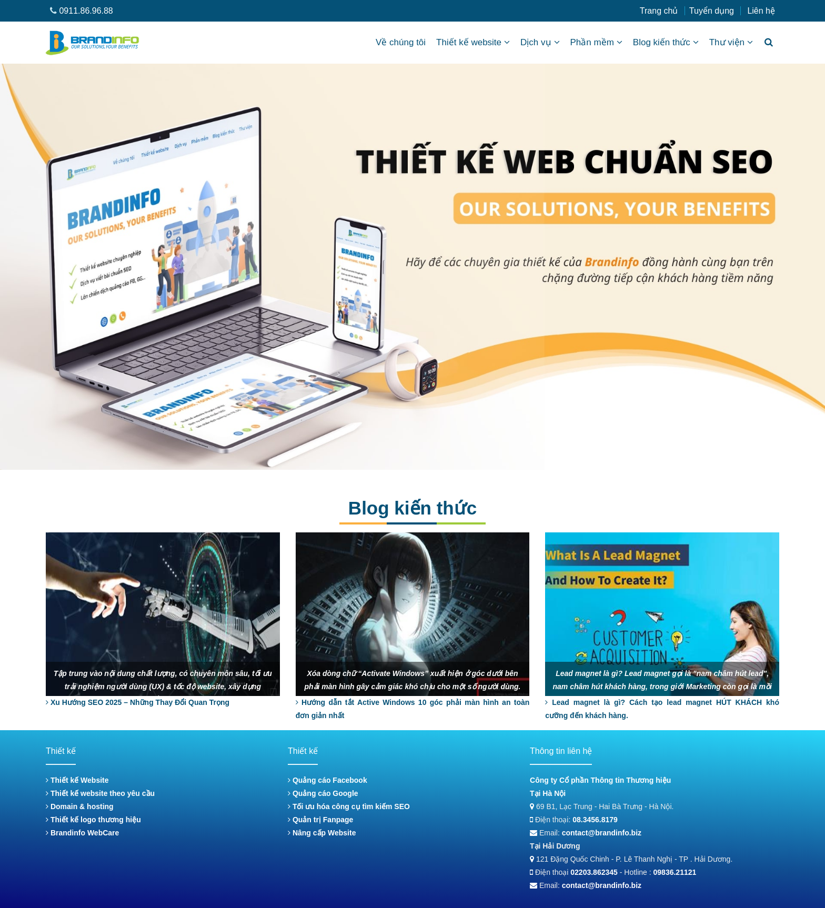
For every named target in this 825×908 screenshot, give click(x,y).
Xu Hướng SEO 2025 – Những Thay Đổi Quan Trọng (137, 702)
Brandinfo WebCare (82, 833)
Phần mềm (596, 42)
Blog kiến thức (666, 42)
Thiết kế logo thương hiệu (93, 819)
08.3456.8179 (595, 819)
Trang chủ (659, 10)
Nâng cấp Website (322, 833)
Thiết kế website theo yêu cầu (100, 793)
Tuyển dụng (711, 10)
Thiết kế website (473, 42)
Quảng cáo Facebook (327, 780)
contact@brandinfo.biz (601, 833)
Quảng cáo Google (323, 793)
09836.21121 (675, 872)
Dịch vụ (539, 42)
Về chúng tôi (401, 42)
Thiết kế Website (77, 780)
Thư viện (731, 42)
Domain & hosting (80, 806)
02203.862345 (594, 872)
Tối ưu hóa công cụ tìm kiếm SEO (349, 806)
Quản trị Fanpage (320, 819)
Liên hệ (761, 10)
